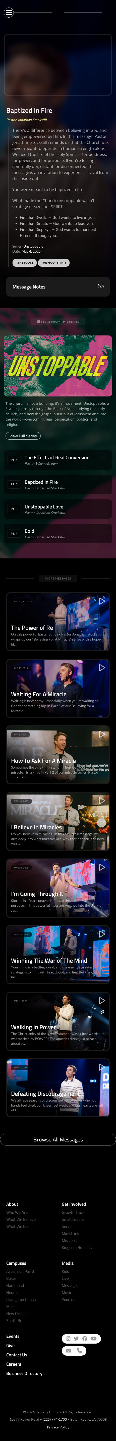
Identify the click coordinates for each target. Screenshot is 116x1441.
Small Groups (73, 1219)
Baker (11, 1278)
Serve (67, 1226)
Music (67, 1292)
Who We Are (17, 1212)
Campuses (16, 1263)
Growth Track (73, 1212)
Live (65, 1278)
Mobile (12, 1306)
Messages (70, 1285)
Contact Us (16, 1354)
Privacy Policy (58, 1427)
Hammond (15, 1285)
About (12, 1204)
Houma (12, 1292)
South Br (14, 1320)
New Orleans (17, 1313)
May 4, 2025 (31, 251)
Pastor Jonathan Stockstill (26, 120)
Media (68, 1263)
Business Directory (24, 1373)
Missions (69, 1240)
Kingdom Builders (77, 1247)
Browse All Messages (58, 1139)
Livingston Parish (21, 1299)
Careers (13, 1364)
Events (12, 1336)
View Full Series (23, 436)
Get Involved (74, 1204)
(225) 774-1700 (55, 1419)
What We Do (17, 1226)
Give (10, 1345)
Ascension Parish (20, 1271)
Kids (65, 1271)
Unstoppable (33, 246)
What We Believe (21, 1219)
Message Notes (29, 286)
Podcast (68, 1299)
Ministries (70, 1233)
